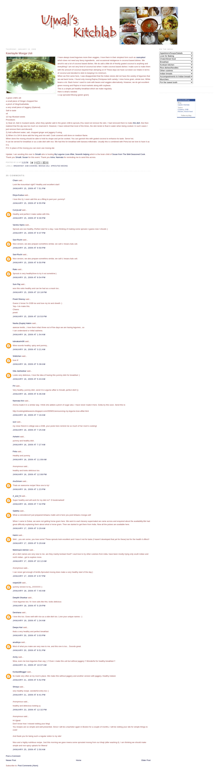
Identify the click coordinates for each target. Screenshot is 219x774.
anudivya (16, 642)
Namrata (59, 157)
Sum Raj (16, 284)
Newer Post (11, 760)
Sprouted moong (59, 166)
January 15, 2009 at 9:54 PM (29, 277)
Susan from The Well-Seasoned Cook (128, 154)
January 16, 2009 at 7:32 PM (29, 504)
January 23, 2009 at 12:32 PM (30, 710)
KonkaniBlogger (19, 672)
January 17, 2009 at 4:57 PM (29, 576)
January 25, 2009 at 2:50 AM (29, 749)
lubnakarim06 (18, 341)
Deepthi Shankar (20, 597)
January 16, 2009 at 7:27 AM (29, 445)
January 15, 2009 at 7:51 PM (29, 188)
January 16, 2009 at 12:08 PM (30, 474)
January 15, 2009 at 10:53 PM (30, 316)
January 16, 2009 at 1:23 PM (29, 489)
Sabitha (16, 511)
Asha (52, 157)
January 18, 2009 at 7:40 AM (29, 591)
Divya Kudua (18, 195)
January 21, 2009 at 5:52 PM (29, 680)
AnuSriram (17, 481)
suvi (14, 422)
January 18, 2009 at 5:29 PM (29, 605)
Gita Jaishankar (19, 371)
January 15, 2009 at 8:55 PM (29, 203)
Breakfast (19, 166)
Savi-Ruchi (17, 240)
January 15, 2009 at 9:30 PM (29, 218)
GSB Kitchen (183, 110)
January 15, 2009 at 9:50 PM (29, 248)
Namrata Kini (18, 401)
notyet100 (17, 583)
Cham (15, 180)
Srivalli (38, 154)
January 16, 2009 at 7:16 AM (29, 415)
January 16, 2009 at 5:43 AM (29, 379)
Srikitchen (17, 356)
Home (78, 760)
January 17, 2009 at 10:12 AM (30, 561)
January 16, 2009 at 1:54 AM (29, 334)
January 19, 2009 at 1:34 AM (29, 620)
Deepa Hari (18, 627)
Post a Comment (13, 756)
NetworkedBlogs (183, 100)
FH (14, 386)
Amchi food (188, 111)
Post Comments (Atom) (28, 765)
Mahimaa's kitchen (21, 550)
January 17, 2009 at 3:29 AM (29, 528)
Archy (15, 657)
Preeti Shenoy (19, 299)
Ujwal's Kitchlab (183, 105)
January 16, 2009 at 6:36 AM (29, 394)
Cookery (181, 109)
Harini (15, 535)
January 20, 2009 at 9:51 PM (29, 650)
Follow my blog (186, 115)
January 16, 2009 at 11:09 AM (30, 459)
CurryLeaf (17, 210)
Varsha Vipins (18, 225)
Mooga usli (44, 166)
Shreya (16, 687)
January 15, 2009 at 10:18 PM (30, 292)
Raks (15, 269)
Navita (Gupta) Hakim (22, 323)
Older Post (146, 760)
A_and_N (17, 496)
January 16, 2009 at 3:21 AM (29, 349)
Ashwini (16, 436)
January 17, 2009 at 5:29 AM (29, 543)
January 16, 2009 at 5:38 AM (29, 364)
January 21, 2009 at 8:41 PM (29, 695)
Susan (25, 157)
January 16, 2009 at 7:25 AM (29, 430)
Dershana (17, 612)
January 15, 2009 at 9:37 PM (29, 233)
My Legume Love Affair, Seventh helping (71, 154)
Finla (15, 451)
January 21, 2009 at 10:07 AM (30, 665)
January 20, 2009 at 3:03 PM (29, 635)
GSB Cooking (31, 166)
